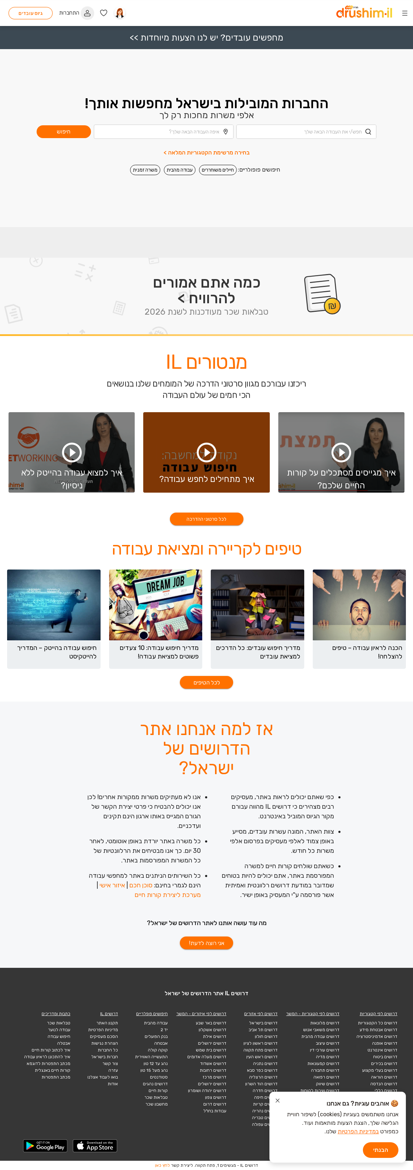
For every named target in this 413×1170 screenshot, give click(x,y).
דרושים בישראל (263, 1023)
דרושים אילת (214, 1036)
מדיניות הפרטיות (103, 1029)
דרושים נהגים (155, 1083)
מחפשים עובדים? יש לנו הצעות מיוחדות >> (206, 36)
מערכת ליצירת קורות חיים (168, 895)
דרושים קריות (265, 1104)
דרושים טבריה (265, 1117)
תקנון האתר (107, 1023)
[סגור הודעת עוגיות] (277, 1101)
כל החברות (108, 1050)
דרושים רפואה (326, 1077)
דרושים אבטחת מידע (378, 1029)
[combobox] (306, 130)
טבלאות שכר (156, 1097)
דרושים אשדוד (213, 1063)
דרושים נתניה (265, 1063)
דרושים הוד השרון (261, 1083)
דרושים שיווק (327, 1083)
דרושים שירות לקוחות (319, 1090)
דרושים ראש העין (262, 1056)
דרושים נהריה (265, 1110)
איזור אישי (112, 885)
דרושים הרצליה (263, 1077)
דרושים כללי (386, 1090)
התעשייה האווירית (151, 1056)
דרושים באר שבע (211, 1023)
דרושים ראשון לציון (260, 1043)
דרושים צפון (215, 1097)
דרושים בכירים (384, 1063)
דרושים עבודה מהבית (320, 1036)
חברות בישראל (104, 1056)
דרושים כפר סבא (262, 1070)
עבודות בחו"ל (214, 1110)
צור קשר (110, 1063)
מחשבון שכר (156, 1104)
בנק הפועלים (156, 1036)
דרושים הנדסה (383, 1083)
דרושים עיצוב (327, 1043)
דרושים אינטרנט (382, 1050)
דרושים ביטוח (385, 1056)
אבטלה (63, 1043)
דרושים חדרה (265, 1090)
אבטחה (161, 1043)
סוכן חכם (140, 885)
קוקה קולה (158, 1050)
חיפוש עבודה (59, 1036)
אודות (113, 1083)
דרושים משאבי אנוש (321, 1029)
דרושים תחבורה (325, 1070)
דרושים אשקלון (212, 1029)
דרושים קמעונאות (323, 1063)
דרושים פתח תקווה (260, 1050)
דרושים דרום (214, 1104)
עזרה (113, 1070)
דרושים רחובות (213, 1070)
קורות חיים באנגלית (52, 1070)
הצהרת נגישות (104, 1043)
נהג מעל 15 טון (154, 1070)
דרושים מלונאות (324, 1023)
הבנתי (380, 1150)
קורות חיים (158, 1090)
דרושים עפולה (265, 1124)
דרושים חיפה (266, 1097)
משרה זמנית (145, 169)
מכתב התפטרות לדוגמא (48, 1063)
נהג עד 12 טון (156, 1063)
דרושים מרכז (214, 1077)
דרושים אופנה (384, 1043)
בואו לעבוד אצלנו (102, 1077)
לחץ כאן (162, 1165)
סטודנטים (159, 1077)
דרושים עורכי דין (324, 1050)
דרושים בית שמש (211, 1050)
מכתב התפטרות (56, 1077)
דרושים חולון (266, 1036)
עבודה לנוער (59, 1029)
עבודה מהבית (180, 169)
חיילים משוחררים (218, 169)
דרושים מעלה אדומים (206, 1056)
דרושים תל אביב (263, 1029)
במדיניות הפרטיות (358, 1131)
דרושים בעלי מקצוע (379, 1070)
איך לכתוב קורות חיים (51, 1050)
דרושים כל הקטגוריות (377, 1023)
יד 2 (164, 1029)
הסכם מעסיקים (104, 1036)
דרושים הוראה (384, 1077)
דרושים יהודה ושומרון (207, 1090)
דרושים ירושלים (212, 1043)
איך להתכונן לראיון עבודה (47, 1056)
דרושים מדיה (327, 1056)
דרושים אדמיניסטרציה (376, 1036)
